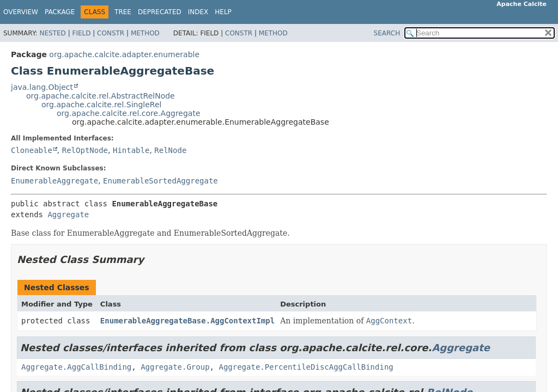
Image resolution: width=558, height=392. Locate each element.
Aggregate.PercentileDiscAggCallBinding (306, 367)
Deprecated (159, 12)
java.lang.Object (42, 87)
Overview (20, 12)
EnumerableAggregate (54, 180)
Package (60, 12)
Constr (110, 33)
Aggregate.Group (175, 367)
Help (223, 12)
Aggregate (68, 214)
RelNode (170, 150)
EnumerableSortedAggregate (160, 180)
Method (145, 33)
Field (81, 33)
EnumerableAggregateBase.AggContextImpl (187, 320)
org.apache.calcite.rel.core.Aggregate (129, 113)
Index (198, 12)
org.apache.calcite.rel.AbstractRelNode (100, 95)
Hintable (131, 150)
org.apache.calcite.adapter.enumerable (124, 54)
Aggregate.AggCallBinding (76, 367)
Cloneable (31, 150)
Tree (122, 12)
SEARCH (387, 33)
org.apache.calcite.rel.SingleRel (101, 104)
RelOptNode (85, 150)
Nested (52, 33)
